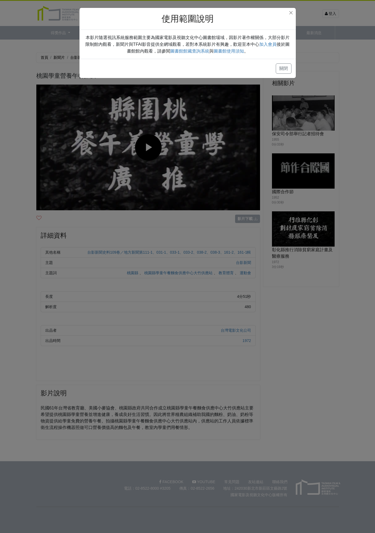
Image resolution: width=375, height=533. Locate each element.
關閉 (283, 68)
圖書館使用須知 (229, 51)
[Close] (291, 13)
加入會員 (268, 44)
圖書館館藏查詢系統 (189, 51)
